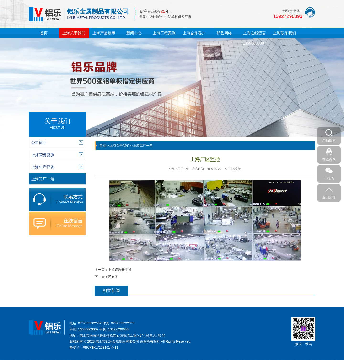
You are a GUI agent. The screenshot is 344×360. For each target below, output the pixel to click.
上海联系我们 (284, 33)
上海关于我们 (73, 33)
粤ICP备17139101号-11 (100, 347)
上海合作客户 (194, 33)
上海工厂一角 (143, 145)
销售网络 (224, 33)
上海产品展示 (103, 33)
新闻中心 (134, 33)
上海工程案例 (164, 33)
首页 (44, 33)
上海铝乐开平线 (119, 269)
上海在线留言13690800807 (254, 38)
